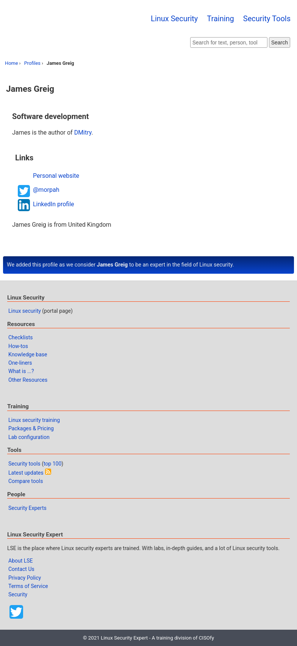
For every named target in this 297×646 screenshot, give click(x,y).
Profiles (32, 63)
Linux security (24, 311)
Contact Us (21, 569)
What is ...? (21, 371)
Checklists (20, 337)
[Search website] (228, 42)
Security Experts (27, 508)
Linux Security (174, 18)
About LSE (20, 561)
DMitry (83, 132)
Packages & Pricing (31, 428)
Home (11, 63)
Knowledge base (27, 354)
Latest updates (26, 473)
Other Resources (27, 380)
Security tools (24, 464)
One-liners (20, 363)
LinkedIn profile (53, 204)
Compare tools (25, 481)
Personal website (56, 175)
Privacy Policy (24, 578)
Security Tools (267, 18)
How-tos (18, 346)
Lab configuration (29, 437)
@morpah (46, 189)
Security (17, 594)
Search (279, 42)
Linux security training (34, 420)
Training (220, 18)
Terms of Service (28, 586)
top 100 (52, 464)
